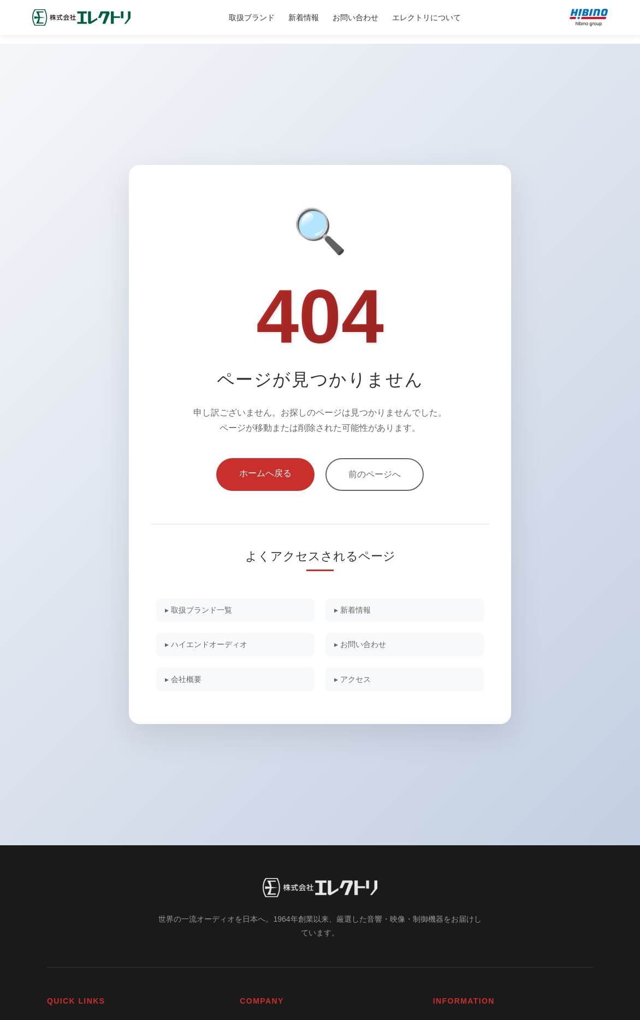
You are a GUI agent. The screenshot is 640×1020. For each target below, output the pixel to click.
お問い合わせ (355, 17)
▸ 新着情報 (356, 607)
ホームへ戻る (265, 469)
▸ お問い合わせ (364, 644)
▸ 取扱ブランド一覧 (203, 607)
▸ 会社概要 (186, 681)
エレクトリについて (426, 17)
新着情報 (303, 17)
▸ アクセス (356, 681)
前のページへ (374, 470)
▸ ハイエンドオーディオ (211, 644)
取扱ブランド (252, 17)
